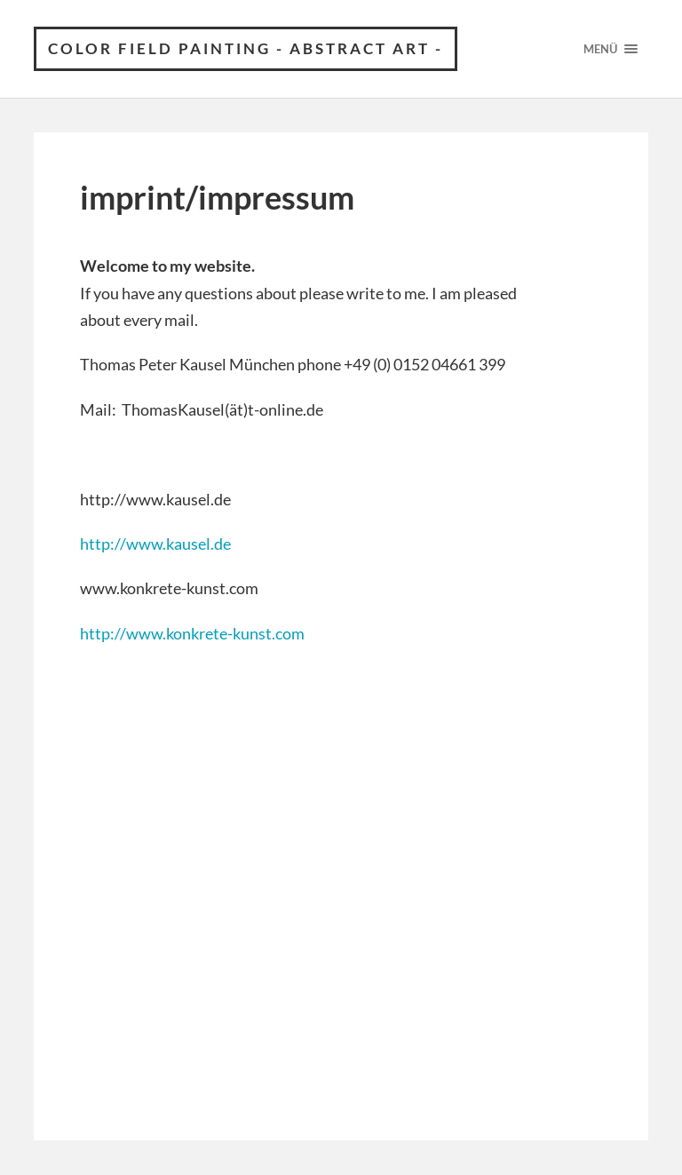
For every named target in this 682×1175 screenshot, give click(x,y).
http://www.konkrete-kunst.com (192, 633)
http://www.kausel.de (155, 543)
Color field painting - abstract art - (245, 48)
